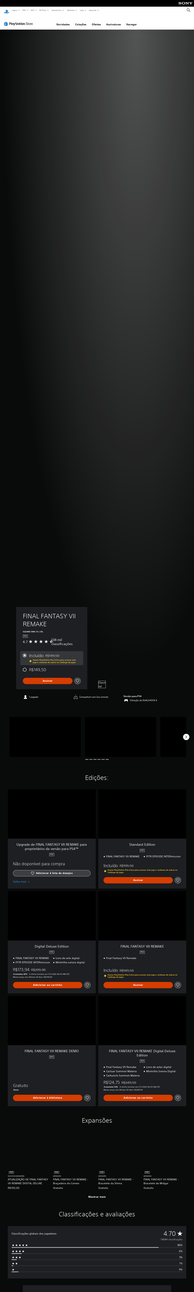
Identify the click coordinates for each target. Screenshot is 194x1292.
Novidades (63, 21)
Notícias (71, 10)
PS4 (32, 10)
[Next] (186, 733)
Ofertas (96, 21)
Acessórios (56, 10)
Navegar (131, 21)
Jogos (14, 10)
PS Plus (42, 10)
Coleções (80, 21)
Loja (82, 10)
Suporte (92, 10)
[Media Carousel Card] (45, 733)
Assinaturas (113, 21)
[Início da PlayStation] (6, 10)
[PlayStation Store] (19, 20)
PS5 (24, 10)
